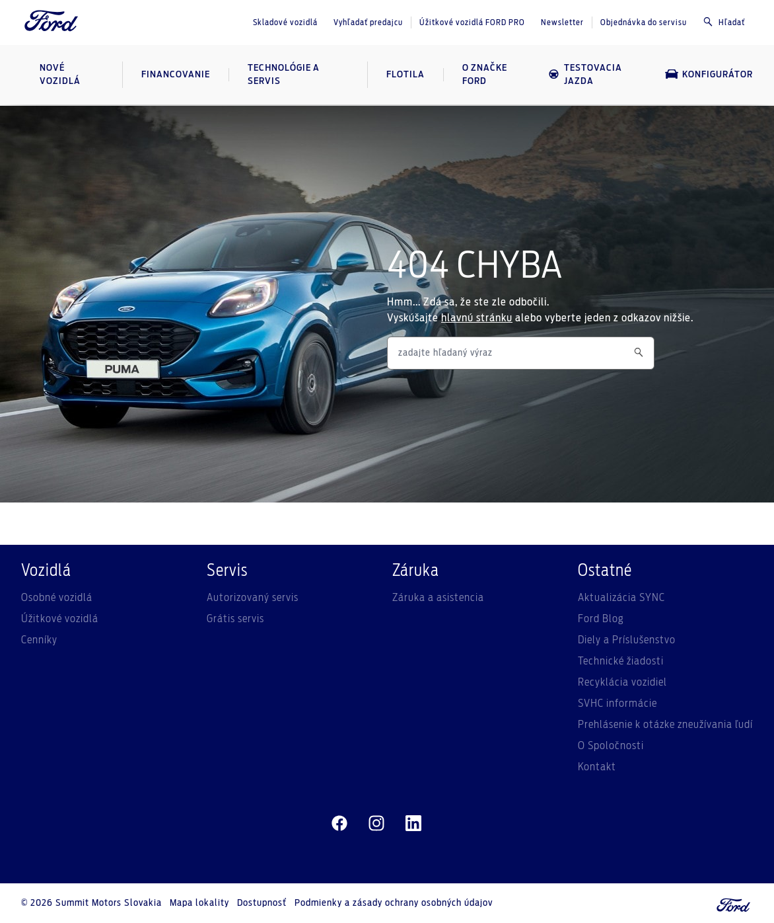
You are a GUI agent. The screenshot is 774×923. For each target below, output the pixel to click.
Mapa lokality (199, 903)
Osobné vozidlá (56, 597)
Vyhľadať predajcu (368, 22)
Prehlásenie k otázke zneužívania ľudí (665, 724)
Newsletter (562, 22)
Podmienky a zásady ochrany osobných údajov (394, 903)
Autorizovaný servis (253, 597)
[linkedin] (413, 824)
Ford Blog (601, 619)
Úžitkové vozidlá (59, 619)
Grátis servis (235, 619)
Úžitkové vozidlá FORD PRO (472, 22)
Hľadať (724, 22)
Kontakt (597, 767)
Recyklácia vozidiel (622, 682)
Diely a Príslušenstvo (627, 640)
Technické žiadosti (621, 661)
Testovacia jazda (584, 74)
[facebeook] (339, 824)
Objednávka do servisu (643, 22)
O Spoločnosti (611, 746)
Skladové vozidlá (285, 22)
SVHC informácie (617, 703)
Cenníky (39, 640)
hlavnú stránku (476, 318)
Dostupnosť (262, 903)
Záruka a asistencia (438, 597)
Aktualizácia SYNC (621, 597)
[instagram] (376, 824)
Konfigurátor (709, 74)
